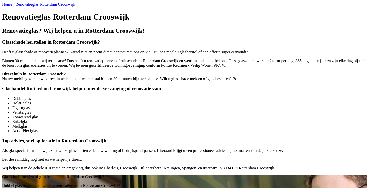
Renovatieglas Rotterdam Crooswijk (45, 4)
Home (7, 4)
